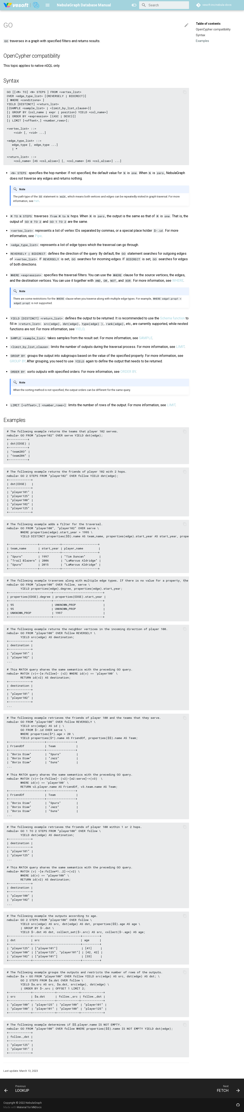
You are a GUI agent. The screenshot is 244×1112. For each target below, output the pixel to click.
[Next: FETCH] (227, 1088)
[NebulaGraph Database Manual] (22, 5)
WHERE (177, 281)
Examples (202, 41)
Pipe (38, 236)
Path (36, 201)
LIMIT (180, 347)
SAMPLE (145, 338)
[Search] (164, 5)
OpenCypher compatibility (213, 29)
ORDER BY (128, 372)
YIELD (79, 329)
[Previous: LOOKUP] (18, 1088)
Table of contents (208, 23)
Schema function (172, 318)
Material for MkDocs (29, 1107)
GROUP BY (17, 361)
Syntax (200, 35)
